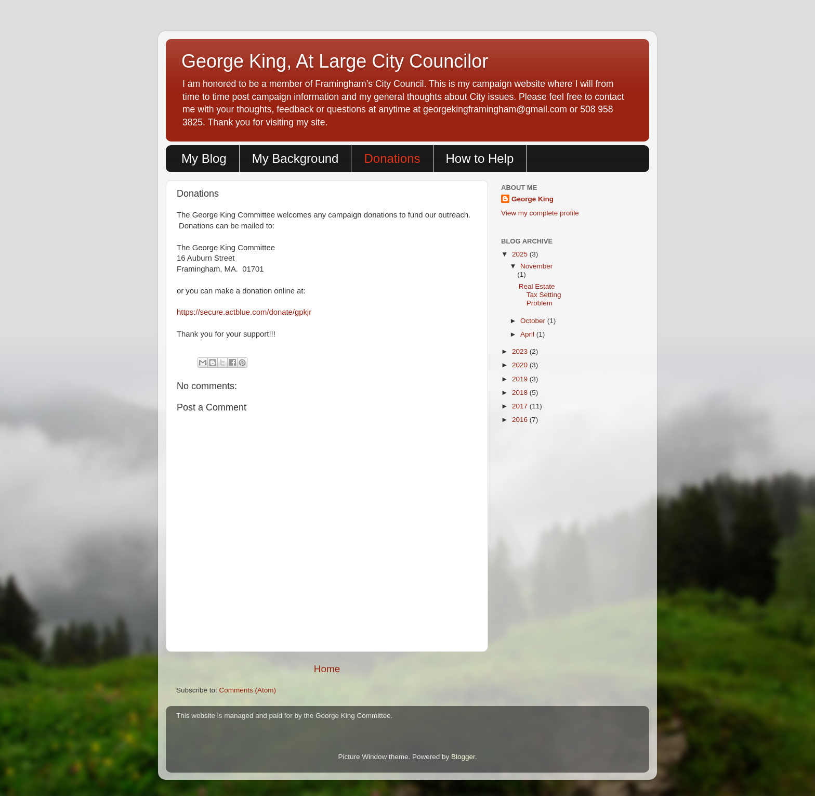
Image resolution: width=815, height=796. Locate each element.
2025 (521, 254)
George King (532, 199)
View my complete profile (540, 213)
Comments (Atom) (248, 690)
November (536, 266)
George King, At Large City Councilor (334, 61)
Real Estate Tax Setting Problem (540, 295)
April (528, 334)
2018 (521, 392)
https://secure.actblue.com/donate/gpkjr (244, 312)
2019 (521, 379)
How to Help (480, 158)
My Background (295, 158)
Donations (392, 158)
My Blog (204, 158)
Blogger (463, 757)
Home (327, 668)
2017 (521, 406)
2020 (521, 365)
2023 (521, 351)
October (533, 321)
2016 (521, 419)
